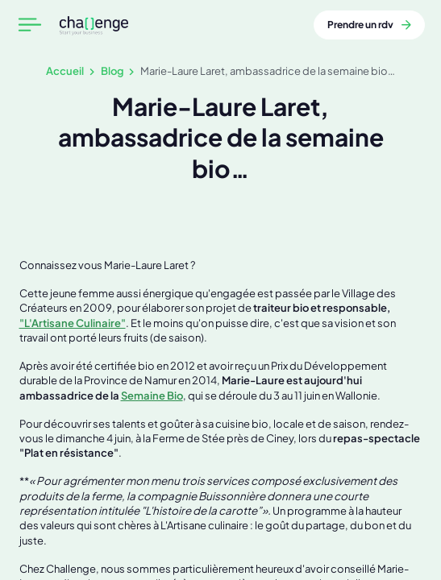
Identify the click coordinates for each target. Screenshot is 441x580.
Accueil (65, 70)
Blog (112, 70)
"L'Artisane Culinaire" (72, 322)
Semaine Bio (152, 395)
